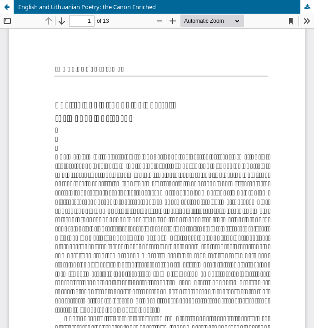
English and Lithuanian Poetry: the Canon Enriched (87, 7)
